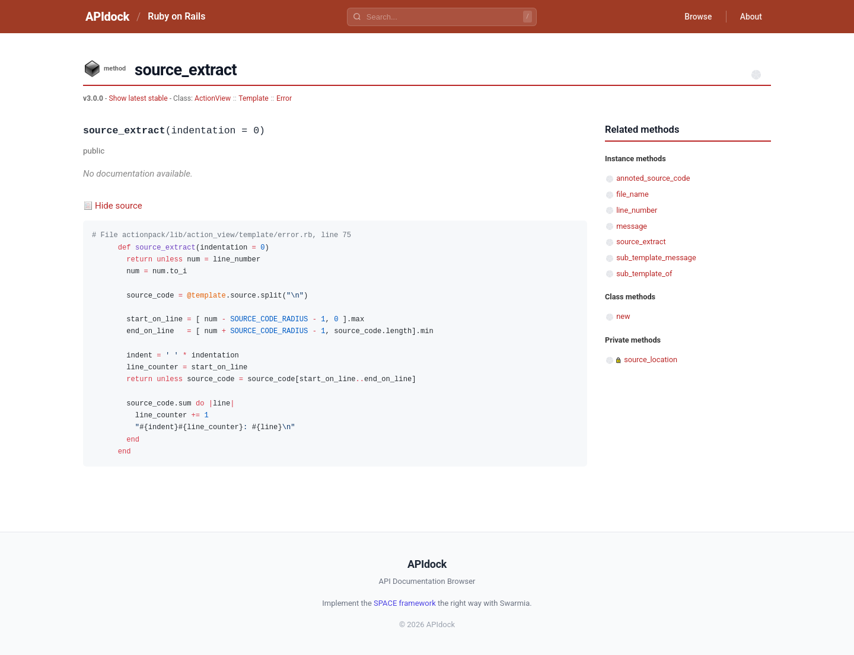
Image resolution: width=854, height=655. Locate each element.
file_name (632, 194)
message (631, 226)
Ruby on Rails (176, 16)
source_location (650, 359)
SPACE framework (405, 603)
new (623, 316)
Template (253, 98)
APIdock (107, 16)
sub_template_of (644, 273)
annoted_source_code (653, 178)
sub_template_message (656, 257)
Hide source (118, 205)
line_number (636, 210)
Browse (696, 16)
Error (284, 98)
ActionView (213, 98)
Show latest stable (139, 98)
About (750, 16)
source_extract (640, 241)
